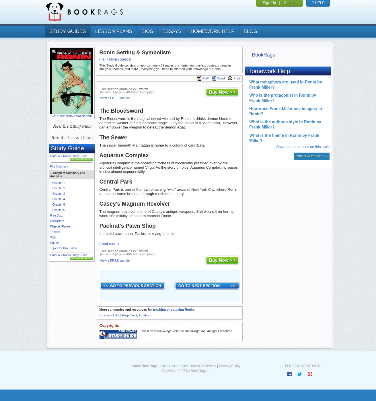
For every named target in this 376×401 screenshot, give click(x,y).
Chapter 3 (58, 193)
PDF (203, 78)
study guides (68, 31)
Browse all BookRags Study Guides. (125, 315)
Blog (250, 31)
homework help (213, 31)
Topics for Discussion (63, 248)
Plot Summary (59, 166)
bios (147, 31)
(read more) (109, 244)
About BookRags (144, 366)
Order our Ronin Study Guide (68, 156)
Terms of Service (203, 366)
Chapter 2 (58, 188)
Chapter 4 (58, 199)
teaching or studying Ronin (173, 309)
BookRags (263, 55)
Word (218, 78)
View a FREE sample (115, 98)
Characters (57, 221)
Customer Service (174, 366)
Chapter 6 (58, 210)
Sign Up (269, 3)
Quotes (54, 242)
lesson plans (113, 31)
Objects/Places (60, 226)
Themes (55, 231)
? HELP (318, 3)
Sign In (289, 3)
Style (53, 237)
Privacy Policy (229, 366)
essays (172, 31)
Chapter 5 (58, 204)
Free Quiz (56, 215)
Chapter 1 (58, 182)
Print (234, 78)
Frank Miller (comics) (115, 59)
